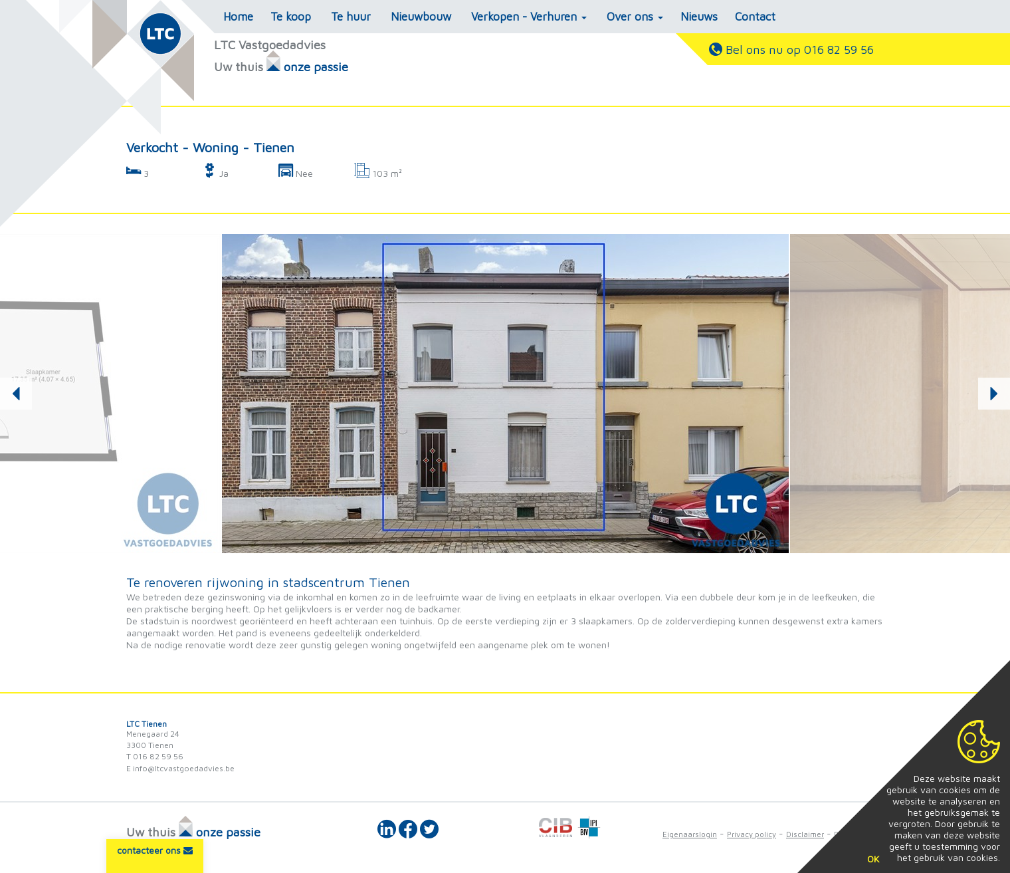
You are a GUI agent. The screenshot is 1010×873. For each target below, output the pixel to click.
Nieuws (699, 16)
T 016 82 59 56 (154, 756)
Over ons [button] (635, 16)
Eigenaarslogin (689, 834)
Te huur (351, 16)
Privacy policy (751, 834)
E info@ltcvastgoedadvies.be (180, 768)
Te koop (290, 16)
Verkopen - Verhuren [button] (529, 16)
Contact (755, 16)
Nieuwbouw (421, 16)
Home (238, 16)
